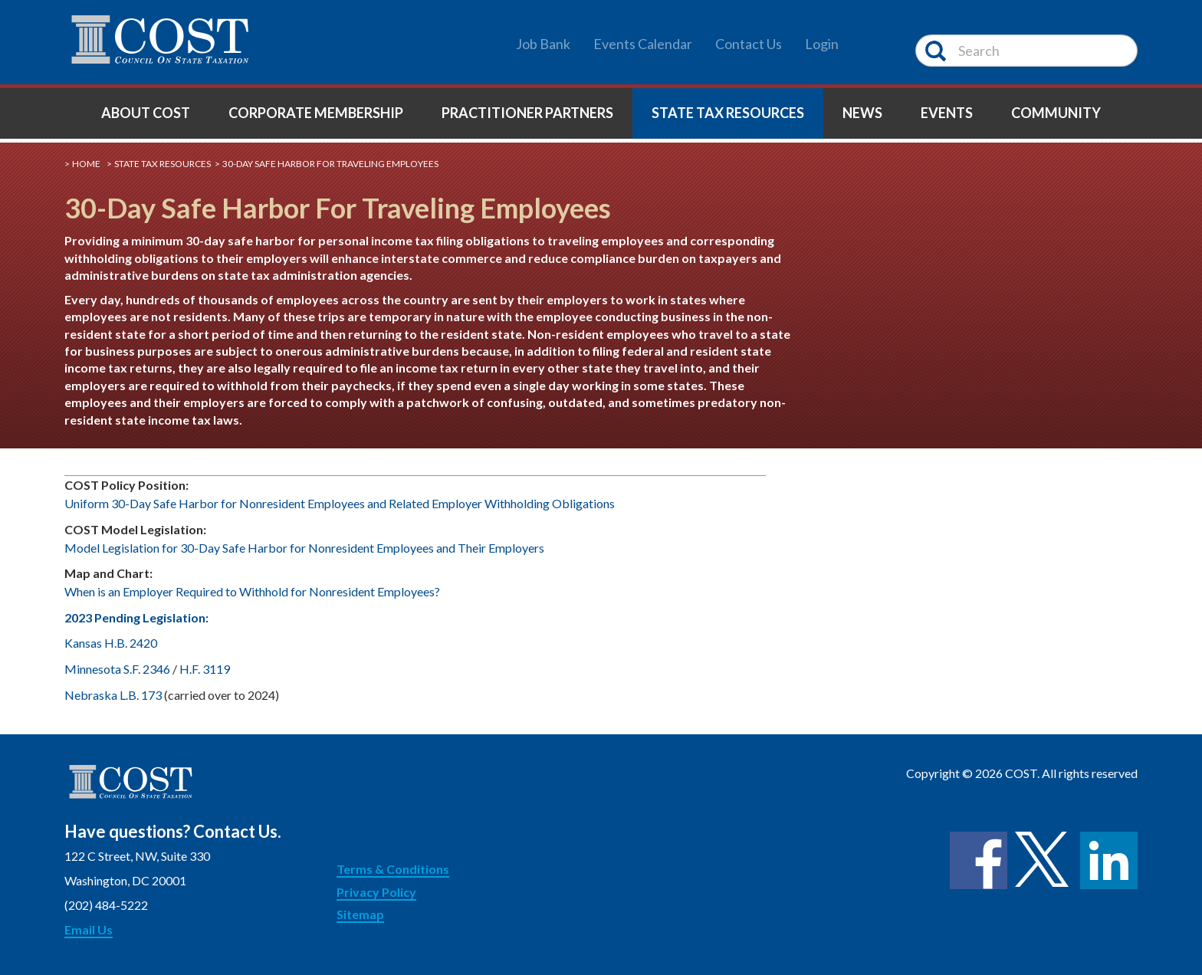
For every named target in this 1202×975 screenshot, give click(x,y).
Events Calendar (642, 43)
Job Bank (543, 43)
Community (1056, 112)
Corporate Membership (315, 112)
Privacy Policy (376, 892)
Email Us (88, 929)
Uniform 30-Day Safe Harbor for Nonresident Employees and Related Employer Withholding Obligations (339, 503)
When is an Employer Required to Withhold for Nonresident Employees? (253, 591)
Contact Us (748, 43)
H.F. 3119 (204, 668)
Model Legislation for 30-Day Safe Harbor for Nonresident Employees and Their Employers (304, 547)
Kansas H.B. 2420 (110, 642)
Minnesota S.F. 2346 (117, 668)
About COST (145, 112)
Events (947, 112)
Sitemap (360, 914)
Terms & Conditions (393, 869)
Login (822, 43)
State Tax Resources (728, 112)
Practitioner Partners (527, 112)
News (862, 112)
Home (86, 163)
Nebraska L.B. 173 (113, 695)
